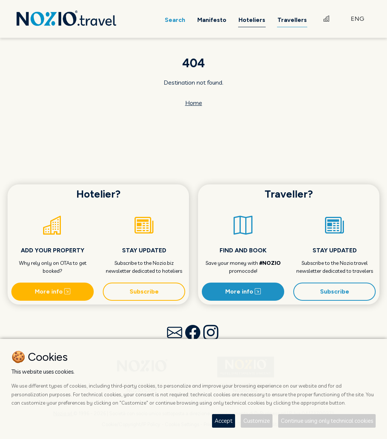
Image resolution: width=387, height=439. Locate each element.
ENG (357, 18)
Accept (223, 420)
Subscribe (144, 291)
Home (193, 103)
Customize (256, 420)
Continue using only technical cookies (327, 420)
